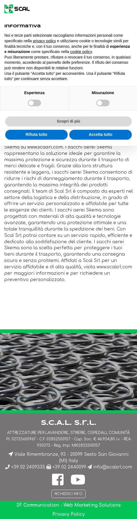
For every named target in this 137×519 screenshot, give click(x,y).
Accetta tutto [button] (101, 134)
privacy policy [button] (44, 41)
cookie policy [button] (81, 51)
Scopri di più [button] (68, 121)
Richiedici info (68, 494)
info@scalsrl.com (112, 467)
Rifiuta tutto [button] (36, 134)
